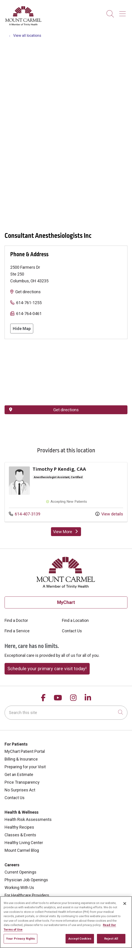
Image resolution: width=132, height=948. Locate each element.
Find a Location (75, 620)
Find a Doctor (16, 620)
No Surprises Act (20, 790)
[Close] (125, 904)
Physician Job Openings (26, 879)
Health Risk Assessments (28, 819)
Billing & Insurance (21, 759)
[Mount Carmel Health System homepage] (24, 24)
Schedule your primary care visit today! (47, 668)
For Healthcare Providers (27, 895)
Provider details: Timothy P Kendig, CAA (66, 492)
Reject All (111, 938)
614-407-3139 (24, 513)
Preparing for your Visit (25, 766)
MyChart (66, 602)
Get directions (28, 291)
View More (67, 532)
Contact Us (72, 630)
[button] (123, 12)
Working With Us (19, 887)
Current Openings (20, 872)
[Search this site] (66, 713)
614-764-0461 (29, 313)
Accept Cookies (79, 938)
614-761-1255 (29, 302)
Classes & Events (20, 834)
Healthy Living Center (24, 842)
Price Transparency (22, 782)
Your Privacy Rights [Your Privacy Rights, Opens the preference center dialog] (20, 938)
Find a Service (17, 630)
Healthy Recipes (19, 827)
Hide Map (22, 328)
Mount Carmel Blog (22, 850)
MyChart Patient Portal (25, 751)
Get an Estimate (19, 774)
